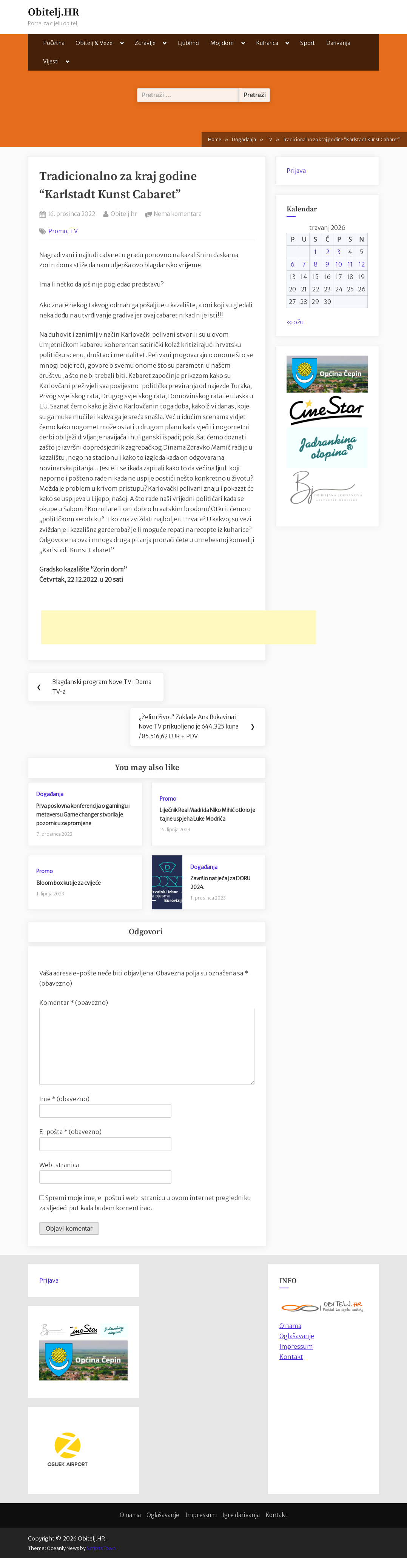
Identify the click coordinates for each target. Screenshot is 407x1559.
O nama (130, 1515)
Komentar (73, 1003)
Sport (307, 42)
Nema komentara (178, 214)
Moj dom (222, 42)
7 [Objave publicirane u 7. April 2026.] (304, 264)
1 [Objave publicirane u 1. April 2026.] (315, 252)
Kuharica (267, 42)
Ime (64, 1099)
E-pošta (70, 1132)
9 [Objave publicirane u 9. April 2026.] (327, 264)
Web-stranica (59, 1165)
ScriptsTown (101, 1549)
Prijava (296, 170)
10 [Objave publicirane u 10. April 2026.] (339, 264)
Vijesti (51, 61)
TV (74, 231)
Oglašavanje (296, 1336)
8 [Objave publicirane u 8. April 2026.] (316, 264)
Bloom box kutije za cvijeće (68, 883)
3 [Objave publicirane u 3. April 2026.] (339, 252)
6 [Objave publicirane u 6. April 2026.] (292, 264)
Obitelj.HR (53, 12)
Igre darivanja (241, 1515)
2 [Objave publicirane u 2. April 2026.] (327, 252)
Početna (54, 42)
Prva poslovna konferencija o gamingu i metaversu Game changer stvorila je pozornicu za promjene (83, 815)
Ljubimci (188, 42)
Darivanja (338, 42)
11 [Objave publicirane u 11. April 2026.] (350, 264)
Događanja (49, 795)
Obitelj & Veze (94, 42)
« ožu (295, 322)
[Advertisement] (178, 627)
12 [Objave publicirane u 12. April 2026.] (362, 264)
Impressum (296, 1347)
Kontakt (291, 1357)
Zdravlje (145, 42)
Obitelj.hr (124, 213)
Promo (57, 231)
